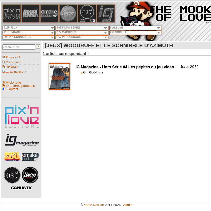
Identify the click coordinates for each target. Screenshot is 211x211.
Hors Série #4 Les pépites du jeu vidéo (138, 67)
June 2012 (189, 67)
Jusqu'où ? (13, 66)
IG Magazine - (89, 67)
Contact (12, 89)
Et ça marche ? (16, 71)
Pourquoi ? (13, 57)
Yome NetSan (94, 205)
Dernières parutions (20, 86)
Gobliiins (96, 72)
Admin (127, 205)
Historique (13, 82)
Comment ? (13, 62)
